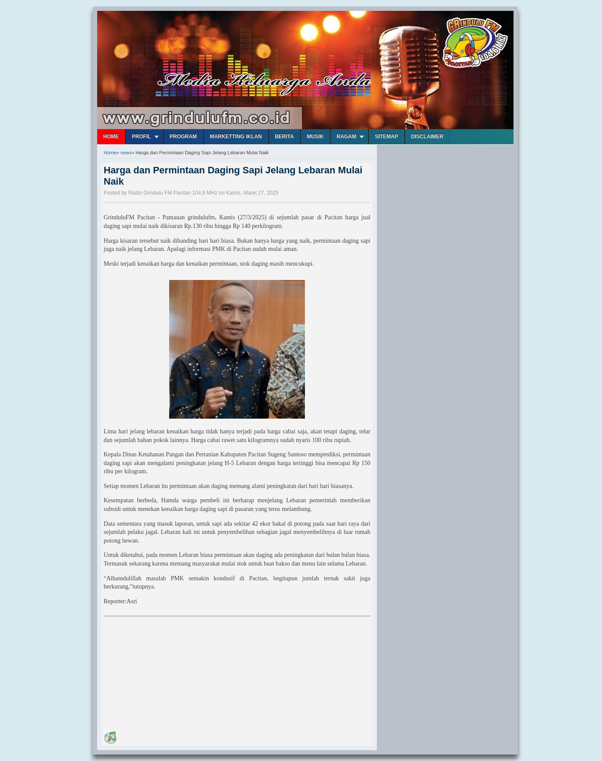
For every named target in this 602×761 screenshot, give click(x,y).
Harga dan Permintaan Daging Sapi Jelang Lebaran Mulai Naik (233, 176)
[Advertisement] (169, 675)
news (126, 152)
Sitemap (386, 136)
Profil (141, 136)
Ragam (346, 136)
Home (111, 136)
